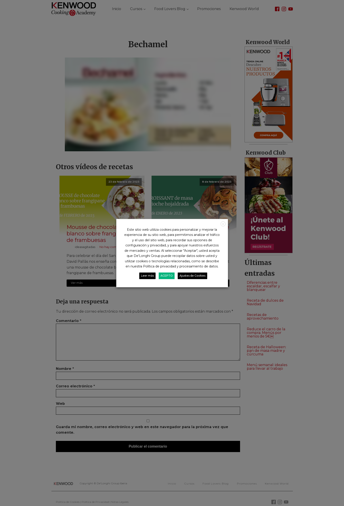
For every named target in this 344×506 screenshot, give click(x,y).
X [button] (223, 224)
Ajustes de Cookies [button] (192, 275)
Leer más (147, 275)
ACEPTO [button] (166, 275)
